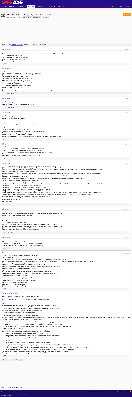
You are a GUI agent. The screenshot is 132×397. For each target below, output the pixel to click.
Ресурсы (31, 6)
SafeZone (4, 391)
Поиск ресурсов (16, 9)
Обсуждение (42, 44)
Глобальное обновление (10, 293)
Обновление (6, 49)
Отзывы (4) (27, 44)
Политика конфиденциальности (115, 391)
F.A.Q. (9, 44)
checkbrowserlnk (37, 17)
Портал (4, 6)
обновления (6, 68)
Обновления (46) (17, 44)
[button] (15, 6)
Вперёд (20, 359)
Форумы (11, 6)
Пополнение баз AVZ (55, 6)
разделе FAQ (38, 319)
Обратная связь (91, 391)
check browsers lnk (27, 17)
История (34, 44)
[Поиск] (127, 6)
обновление (6, 98)
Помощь (126, 391)
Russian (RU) (13, 391)
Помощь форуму (41, 6)
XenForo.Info (10, 395)
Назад (4, 359)
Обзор (3, 44)
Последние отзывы (6, 9)
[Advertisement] (66, 373)
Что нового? (20, 6)
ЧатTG (65, 6)
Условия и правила (100, 391)
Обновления (6, 112)
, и (9, 93)
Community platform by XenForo (13, 394)
